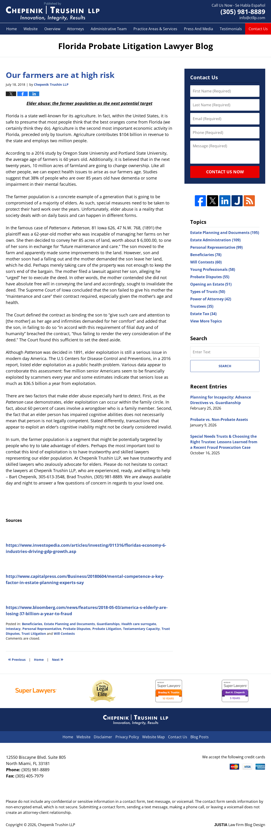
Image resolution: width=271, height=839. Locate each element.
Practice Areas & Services (155, 28)
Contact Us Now (225, 171)
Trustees (201, 306)
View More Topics (206, 321)
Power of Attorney (210, 298)
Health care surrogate (138, 624)
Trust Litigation (33, 633)
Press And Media (198, 28)
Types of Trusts (207, 291)
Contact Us (258, 28)
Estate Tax (203, 313)
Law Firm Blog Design (239, 824)
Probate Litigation (106, 628)
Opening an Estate (211, 284)
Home (11, 28)
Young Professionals (212, 269)
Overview (52, 28)
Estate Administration (215, 239)
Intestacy (13, 628)
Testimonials (231, 28)
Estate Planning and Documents (69, 624)
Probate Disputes (76, 628)
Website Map (153, 736)
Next (57, 659)
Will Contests (64, 633)
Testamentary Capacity (141, 628)
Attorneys (75, 28)
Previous (17, 659)
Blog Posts (199, 736)
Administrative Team (109, 28)
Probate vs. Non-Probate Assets (219, 419)
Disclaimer (103, 736)
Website (31, 28)
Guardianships (108, 624)
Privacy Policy (127, 736)
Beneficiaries (32, 624)
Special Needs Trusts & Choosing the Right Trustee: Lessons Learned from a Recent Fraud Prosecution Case (223, 442)
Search (225, 366)
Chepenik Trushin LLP (56, 824)
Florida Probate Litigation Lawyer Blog (52, 11)
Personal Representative (41, 628)
